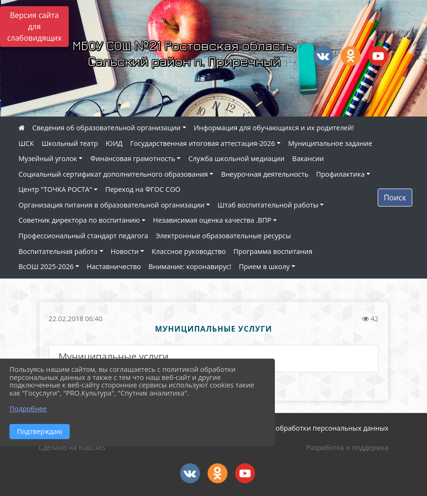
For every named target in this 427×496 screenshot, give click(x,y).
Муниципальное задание (330, 143)
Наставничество (114, 266)
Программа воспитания (273, 251)
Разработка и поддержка (347, 447)
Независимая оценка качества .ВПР (212, 220)
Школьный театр (70, 143)
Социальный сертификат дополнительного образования (113, 174)
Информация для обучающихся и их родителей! (274, 127)
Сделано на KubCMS (72, 447)
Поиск (395, 197)
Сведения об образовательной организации (106, 127)
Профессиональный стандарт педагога (83, 235)
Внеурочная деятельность (265, 174)
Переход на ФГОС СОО (143, 189)
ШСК (26, 143)
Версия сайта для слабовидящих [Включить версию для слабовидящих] (34, 26)
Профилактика (340, 174)
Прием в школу (264, 266)
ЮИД (114, 143)
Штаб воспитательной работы (268, 204)
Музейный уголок (47, 158)
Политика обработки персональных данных (315, 428)
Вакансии (308, 158)
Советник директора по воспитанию (79, 220)
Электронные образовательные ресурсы (223, 235)
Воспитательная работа (58, 251)
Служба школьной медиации (236, 158)
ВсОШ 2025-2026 (45, 266)
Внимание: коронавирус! (189, 266)
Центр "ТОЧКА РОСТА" (55, 189)
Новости (125, 251)
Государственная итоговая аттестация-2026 (202, 143)
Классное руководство (189, 251)
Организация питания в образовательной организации (111, 204)
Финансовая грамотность (132, 158)
